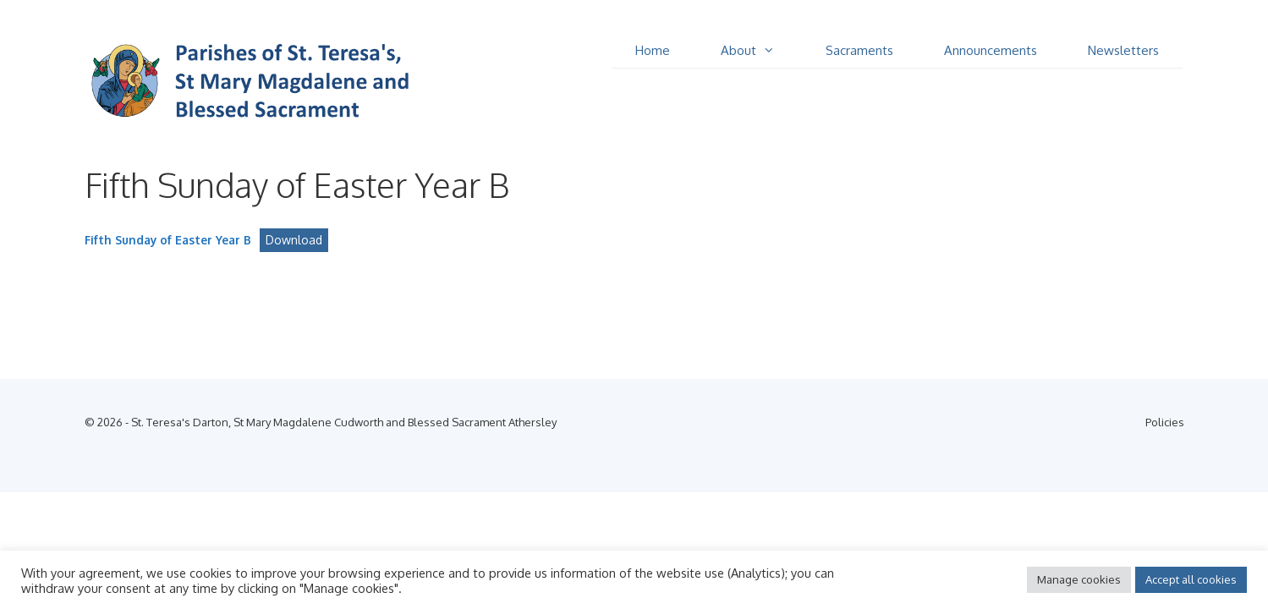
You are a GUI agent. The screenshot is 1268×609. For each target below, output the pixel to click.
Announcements (990, 50)
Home (652, 50)
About (760, 51)
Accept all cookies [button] (1191, 579)
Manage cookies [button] (1079, 579)
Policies (1164, 422)
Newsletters (1123, 50)
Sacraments (859, 50)
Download (294, 240)
